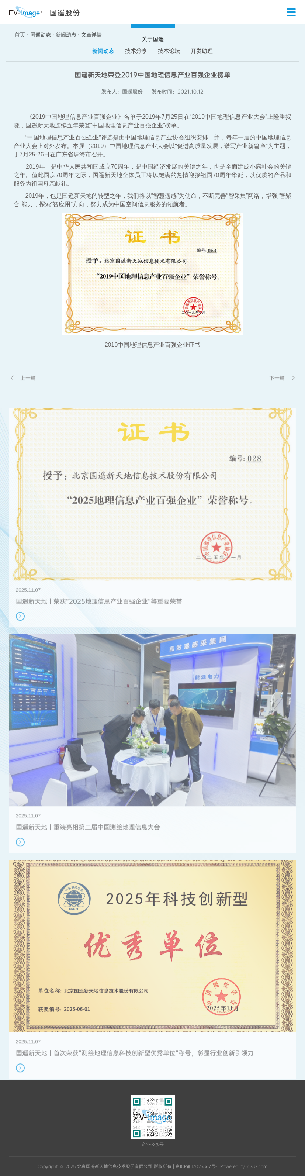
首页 (20, 34)
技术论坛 (169, 51)
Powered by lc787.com (243, 1166)
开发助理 (202, 51)
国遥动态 (40, 34)
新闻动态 (66, 34)
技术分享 (136, 51)
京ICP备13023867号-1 (197, 1166)
